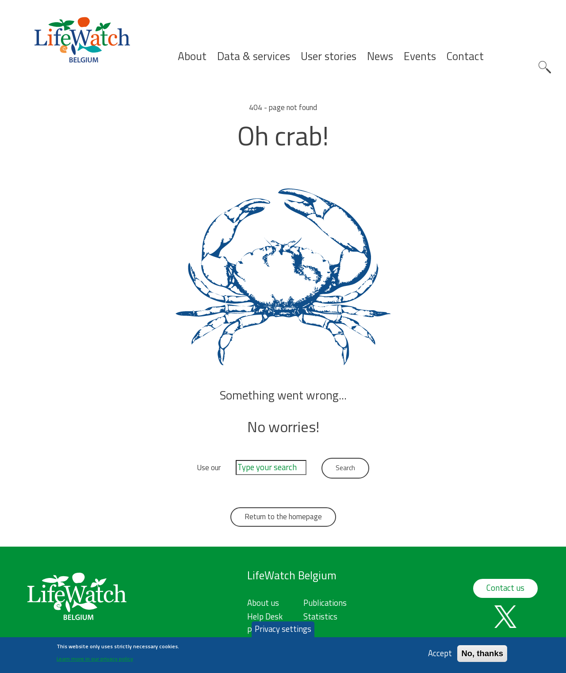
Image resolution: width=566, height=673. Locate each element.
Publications (325, 603)
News (380, 56)
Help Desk (265, 616)
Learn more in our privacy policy (95, 661)
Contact (465, 56)
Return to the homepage (283, 516)
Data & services (253, 56)
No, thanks (482, 656)
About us (263, 603)
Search (545, 67)
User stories (328, 56)
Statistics (320, 616)
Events (420, 56)
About (192, 56)
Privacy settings (283, 631)
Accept (440, 656)
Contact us (505, 588)
